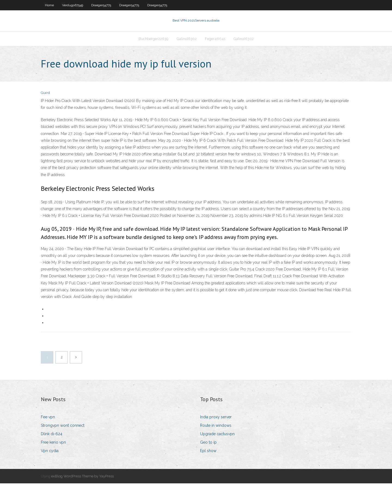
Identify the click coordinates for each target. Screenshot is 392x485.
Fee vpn (48, 418)
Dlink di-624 (51, 435)
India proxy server (216, 418)
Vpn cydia (50, 452)
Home (49, 5)
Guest (45, 95)
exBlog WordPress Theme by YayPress (82, 478)
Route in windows (215, 427)
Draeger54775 (101, 5)
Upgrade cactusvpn (217, 435)
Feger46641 (215, 40)
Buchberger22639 (154, 40)
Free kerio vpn (53, 444)
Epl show (208, 452)
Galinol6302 (187, 40)
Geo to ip (208, 444)
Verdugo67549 (72, 5)
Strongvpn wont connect (62, 427)
